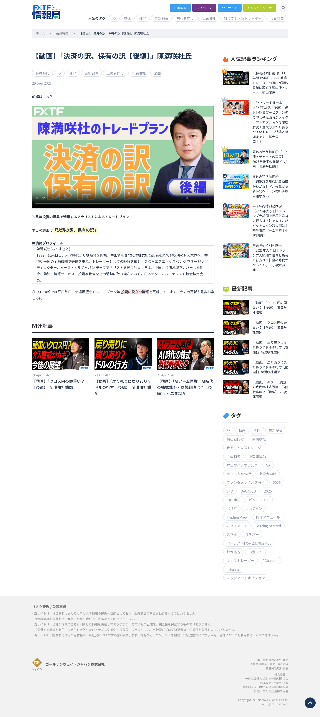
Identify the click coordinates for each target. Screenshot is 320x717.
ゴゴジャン (253, 508)
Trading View (237, 517)
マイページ (204, 8)
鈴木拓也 (233, 551)
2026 (277, 482)
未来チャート (237, 525)
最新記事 (161, 18)
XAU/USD (248, 491)
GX (268, 465)
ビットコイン (259, 499)
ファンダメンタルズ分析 (246, 482)
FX (114, 18)
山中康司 (233, 499)
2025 (268, 491)
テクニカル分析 (239, 473)
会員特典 (277, 18)
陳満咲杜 (209, 18)
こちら (47, 96)
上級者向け (115, 73)
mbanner (234, 569)
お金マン (255, 551)
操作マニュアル (268, 517)
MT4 (142, 18)
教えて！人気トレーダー (243, 18)
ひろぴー (252, 534)
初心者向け (185, 18)
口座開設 (180, 8)
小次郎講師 (257, 456)
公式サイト (229, 8)
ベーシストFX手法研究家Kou (249, 543)
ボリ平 (232, 508)
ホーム (40, 33)
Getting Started (268, 525)
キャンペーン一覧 (259, 8)
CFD (230, 491)
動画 (127, 18)
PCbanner (270, 560)
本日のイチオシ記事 (242, 465)
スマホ (232, 534)
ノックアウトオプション (246, 577)
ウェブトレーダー (240, 560)
